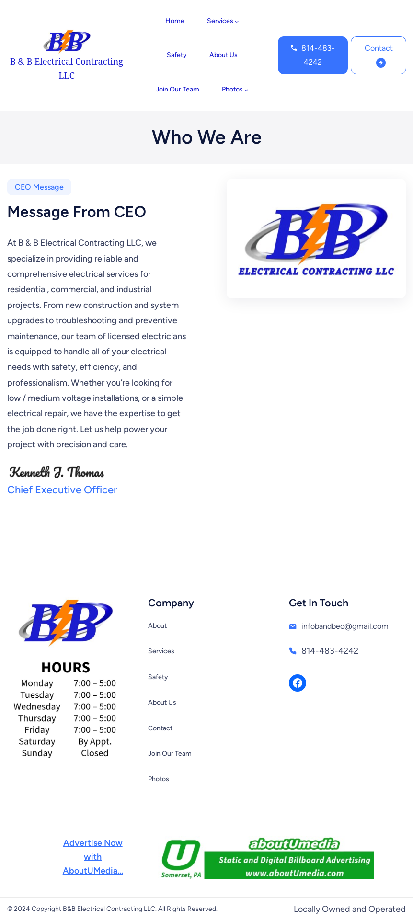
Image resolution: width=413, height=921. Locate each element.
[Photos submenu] (246, 89)
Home (174, 21)
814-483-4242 (318, 55)
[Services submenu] (237, 21)
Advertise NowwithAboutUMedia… (93, 857)
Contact (379, 48)
